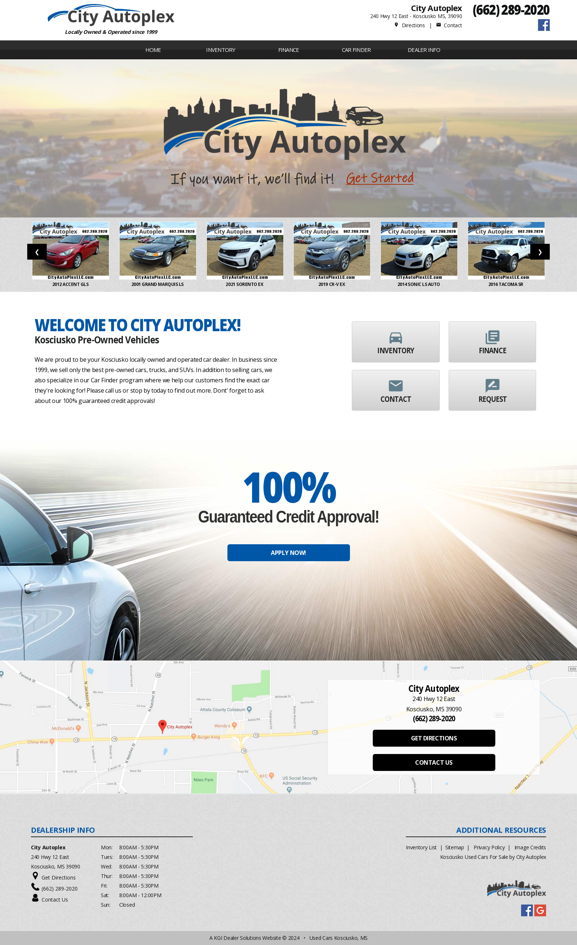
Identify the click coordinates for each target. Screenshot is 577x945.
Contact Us (55, 899)
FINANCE (288, 49)
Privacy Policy (489, 847)
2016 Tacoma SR (506, 284)
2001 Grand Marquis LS (157, 284)
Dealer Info (424, 49)
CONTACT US (433, 762)
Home (153, 49)
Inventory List (421, 847)
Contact (449, 25)
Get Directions (59, 877)
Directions (409, 25)
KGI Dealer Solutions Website (247, 937)
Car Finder (356, 49)
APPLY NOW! (288, 553)
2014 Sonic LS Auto (419, 284)
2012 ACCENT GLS (70, 284)
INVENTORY (220, 49)
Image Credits (530, 847)
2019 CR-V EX (332, 284)
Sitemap (454, 847)
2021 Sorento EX (245, 284)
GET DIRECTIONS (434, 738)
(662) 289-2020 (511, 9)
